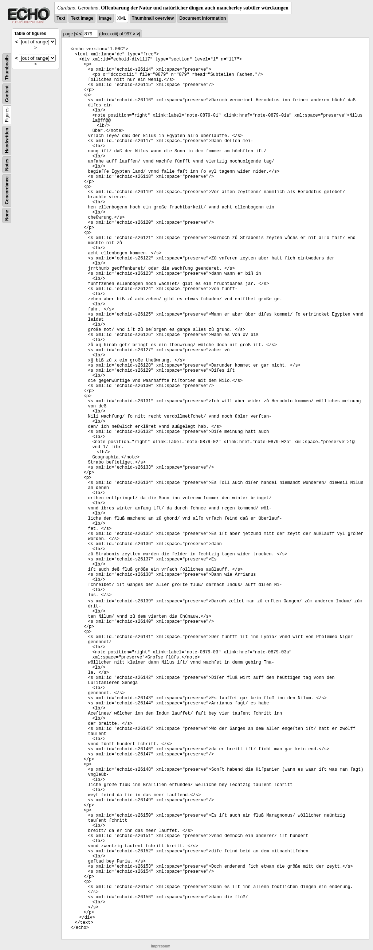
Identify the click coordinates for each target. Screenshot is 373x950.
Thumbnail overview (153, 18)
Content (6, 94)
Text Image (82, 18)
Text (60, 18)
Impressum (160, 946)
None (6, 215)
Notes (6, 165)
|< (76, 33)
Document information (202, 18)
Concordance (6, 190)
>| (138, 33)
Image (105, 18)
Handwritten (6, 140)
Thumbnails (6, 67)
